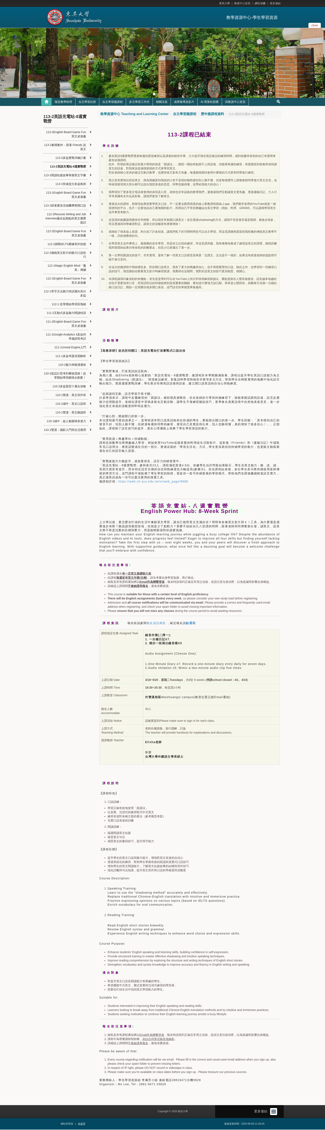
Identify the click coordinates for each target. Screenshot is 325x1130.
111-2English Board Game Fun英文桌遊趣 (66, 324)
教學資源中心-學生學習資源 (252, 17)
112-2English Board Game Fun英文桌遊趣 (66, 234)
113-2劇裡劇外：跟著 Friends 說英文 (65, 147)
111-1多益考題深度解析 (70, 356)
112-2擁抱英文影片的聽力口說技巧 (65, 255)
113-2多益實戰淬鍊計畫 (70, 158)
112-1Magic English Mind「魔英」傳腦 (67, 268)
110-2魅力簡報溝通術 (72, 365)
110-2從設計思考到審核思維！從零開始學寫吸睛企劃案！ (65, 376)
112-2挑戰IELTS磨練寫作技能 (66, 244)
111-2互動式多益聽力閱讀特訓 (66, 313)
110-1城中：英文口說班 (70, 404)
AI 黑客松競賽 (210, 102)
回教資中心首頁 (235, 102)
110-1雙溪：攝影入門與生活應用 (65, 430)
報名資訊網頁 (156, 623)
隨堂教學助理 (63, 102)
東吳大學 (224, 3)
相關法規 (161, 102)
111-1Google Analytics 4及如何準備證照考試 (66, 337)
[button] (4, 63)
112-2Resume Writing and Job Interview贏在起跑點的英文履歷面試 (65, 219)
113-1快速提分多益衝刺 (70, 184)
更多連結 (275, 3)
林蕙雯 (81, 1124)
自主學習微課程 (112, 102)
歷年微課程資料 (212, 114)
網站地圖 (260, 3)
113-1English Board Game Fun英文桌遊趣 (66, 195)
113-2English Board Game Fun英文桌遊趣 (66, 135)
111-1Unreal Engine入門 (70, 348)
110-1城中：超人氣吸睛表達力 (66, 421)
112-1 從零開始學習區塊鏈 (69, 304)
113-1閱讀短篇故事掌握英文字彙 (65, 175)
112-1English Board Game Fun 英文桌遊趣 (66, 281)
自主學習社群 (87, 102)
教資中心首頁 (242, 3)
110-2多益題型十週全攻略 (69, 387)
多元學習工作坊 (139, 102)
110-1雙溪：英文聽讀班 (70, 413)
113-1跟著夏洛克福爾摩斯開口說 (65, 206)
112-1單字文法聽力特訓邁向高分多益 (65, 294)
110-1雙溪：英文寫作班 (70, 395)
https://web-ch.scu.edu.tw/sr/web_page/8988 (153, 482)
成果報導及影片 (184, 102)
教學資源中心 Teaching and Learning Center (134, 114)
